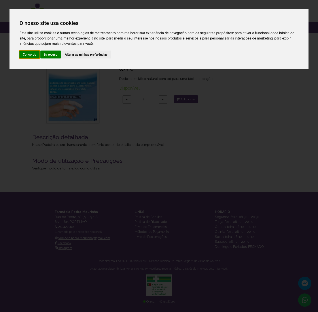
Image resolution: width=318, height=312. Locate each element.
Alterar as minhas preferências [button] (86, 54)
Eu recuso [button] (50, 54)
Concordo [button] (29, 54)
